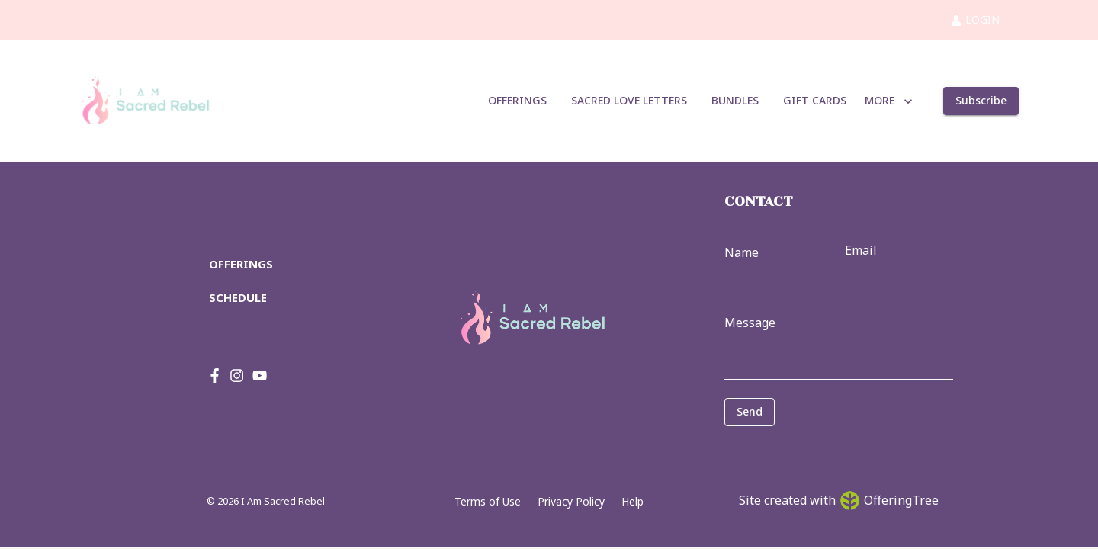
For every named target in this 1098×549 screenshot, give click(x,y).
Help (632, 501)
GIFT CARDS (815, 101)
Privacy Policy (571, 501)
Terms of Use (487, 501)
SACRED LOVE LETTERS (629, 101)
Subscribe (981, 101)
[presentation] (792, 449)
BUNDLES (735, 101)
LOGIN (975, 19)
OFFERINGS (517, 101)
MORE (889, 101)
